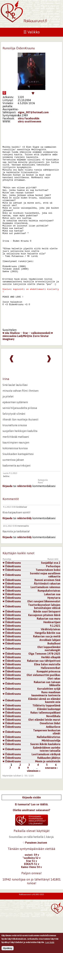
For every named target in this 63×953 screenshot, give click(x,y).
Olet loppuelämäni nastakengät (48, 685)
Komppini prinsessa (48, 707)
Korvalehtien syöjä (48, 724)
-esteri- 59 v (31, 890)
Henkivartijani (51, 658)
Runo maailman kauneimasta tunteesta (45, 730)
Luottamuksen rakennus (45, 623)
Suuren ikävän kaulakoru (45, 780)
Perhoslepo (53, 602)
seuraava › (51, 803)
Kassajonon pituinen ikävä (44, 651)
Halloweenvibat (50, 703)
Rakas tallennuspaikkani (45, 748)
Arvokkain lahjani (49, 675)
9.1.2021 (55, 661)
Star (24, 368)
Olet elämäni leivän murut (44, 755)
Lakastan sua (52, 630)
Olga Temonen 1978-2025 (44, 689)
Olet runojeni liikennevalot (43, 637)
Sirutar (44, 372)
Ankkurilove (53, 762)
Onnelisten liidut (50, 759)
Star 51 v (31, 896)
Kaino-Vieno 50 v (31, 903)
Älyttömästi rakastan (47, 619)
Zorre (36, 372)
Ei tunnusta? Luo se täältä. (31, 840)
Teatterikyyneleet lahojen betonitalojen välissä (44, 642)
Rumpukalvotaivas (49, 626)
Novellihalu (53, 752)
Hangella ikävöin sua (47, 668)
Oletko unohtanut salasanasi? (31, 846)
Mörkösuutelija (51, 776)
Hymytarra (53, 633)
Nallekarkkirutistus (48, 773)
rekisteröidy (24, 522)
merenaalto (23, 562)
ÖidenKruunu (12, 598)
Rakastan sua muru (48, 654)
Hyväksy (7, 950)
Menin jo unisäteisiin (47, 797)
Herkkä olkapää (50, 693)
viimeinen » (33, 806)
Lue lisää (49, 944)
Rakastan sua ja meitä (46, 672)
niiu (6, 368)
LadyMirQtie (24, 372)
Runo (40, 518)
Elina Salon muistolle (47, 700)
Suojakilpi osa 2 (50, 598)
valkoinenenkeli (39, 368)
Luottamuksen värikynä (46, 790)
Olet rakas (53, 714)
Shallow (15, 368)
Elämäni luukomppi (48, 745)
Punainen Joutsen (35, 878)
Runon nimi (53, 595)
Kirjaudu (7, 522)
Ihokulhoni (53, 679)
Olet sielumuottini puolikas (43, 711)
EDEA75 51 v (31, 900)
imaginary (8, 375)
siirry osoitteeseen (29, 121)
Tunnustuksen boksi (48, 605)
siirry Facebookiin (28, 118)
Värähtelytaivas (50, 665)
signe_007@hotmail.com (33, 112)
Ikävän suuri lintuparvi (46, 647)
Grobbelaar (21, 543)
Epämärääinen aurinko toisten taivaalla (46, 785)
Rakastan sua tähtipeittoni (43, 696)
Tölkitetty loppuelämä (46, 741)
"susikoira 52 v (31, 893)
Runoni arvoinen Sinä (47, 616)
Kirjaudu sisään (31, 833)
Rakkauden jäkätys (48, 793)
